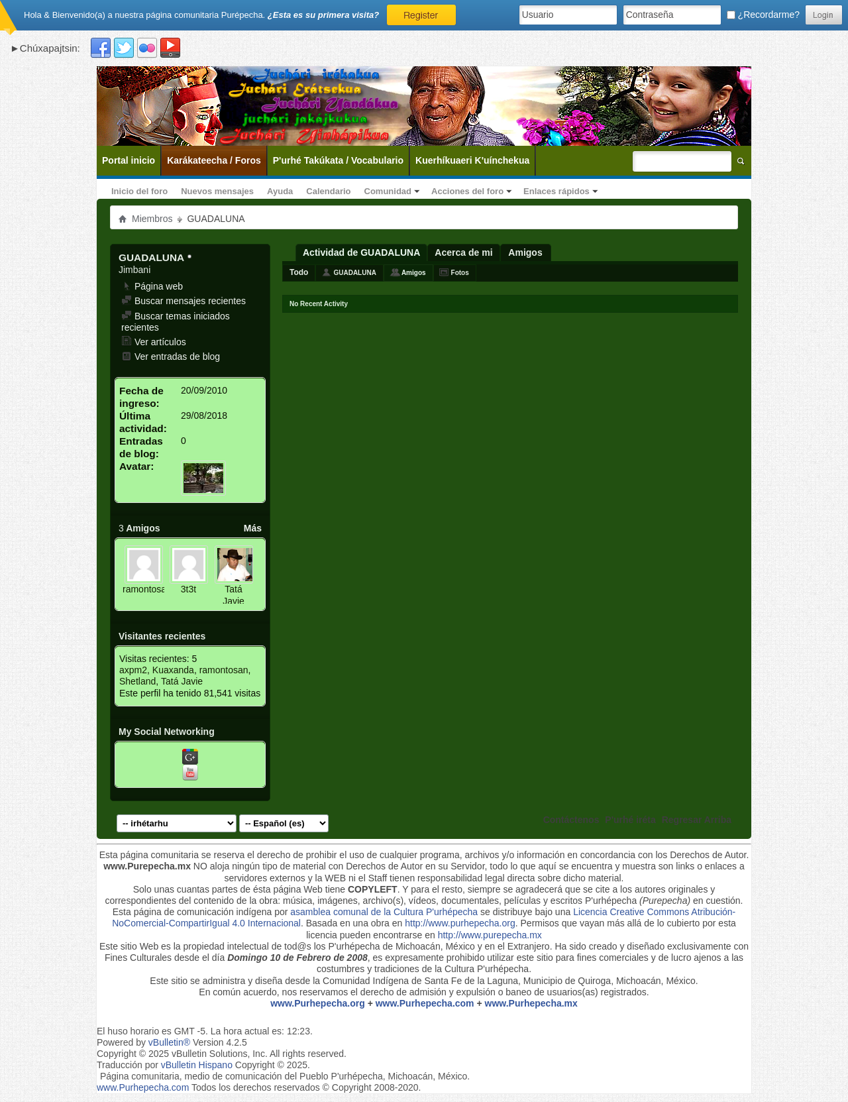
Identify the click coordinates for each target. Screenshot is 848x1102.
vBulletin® (169, 1042)
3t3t (188, 589)
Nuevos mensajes (217, 191)
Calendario (328, 191)
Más (253, 528)
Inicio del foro (139, 191)
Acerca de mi (463, 252)
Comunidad (388, 191)
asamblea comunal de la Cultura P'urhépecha (384, 912)
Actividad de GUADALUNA (361, 252)
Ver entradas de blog (170, 356)
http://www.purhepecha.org (460, 923)
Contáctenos (571, 819)
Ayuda (280, 191)
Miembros (152, 218)
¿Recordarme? (763, 14)
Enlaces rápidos (556, 191)
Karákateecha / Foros (214, 160)
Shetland (137, 681)
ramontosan (147, 589)
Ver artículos (153, 342)
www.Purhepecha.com (425, 1003)
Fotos (460, 272)
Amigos (525, 252)
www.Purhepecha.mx (531, 1003)
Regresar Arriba (696, 819)
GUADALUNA (354, 272)
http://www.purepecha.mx (490, 935)
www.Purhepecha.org (317, 1003)
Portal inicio (128, 160)
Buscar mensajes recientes (183, 301)
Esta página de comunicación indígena (192, 912)
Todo (299, 272)
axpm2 (133, 670)
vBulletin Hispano (197, 1065)
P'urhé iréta (630, 819)
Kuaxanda (173, 670)
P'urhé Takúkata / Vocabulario (338, 160)
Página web (152, 286)
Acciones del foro (467, 191)
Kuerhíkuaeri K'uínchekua (472, 160)
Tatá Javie (233, 595)
